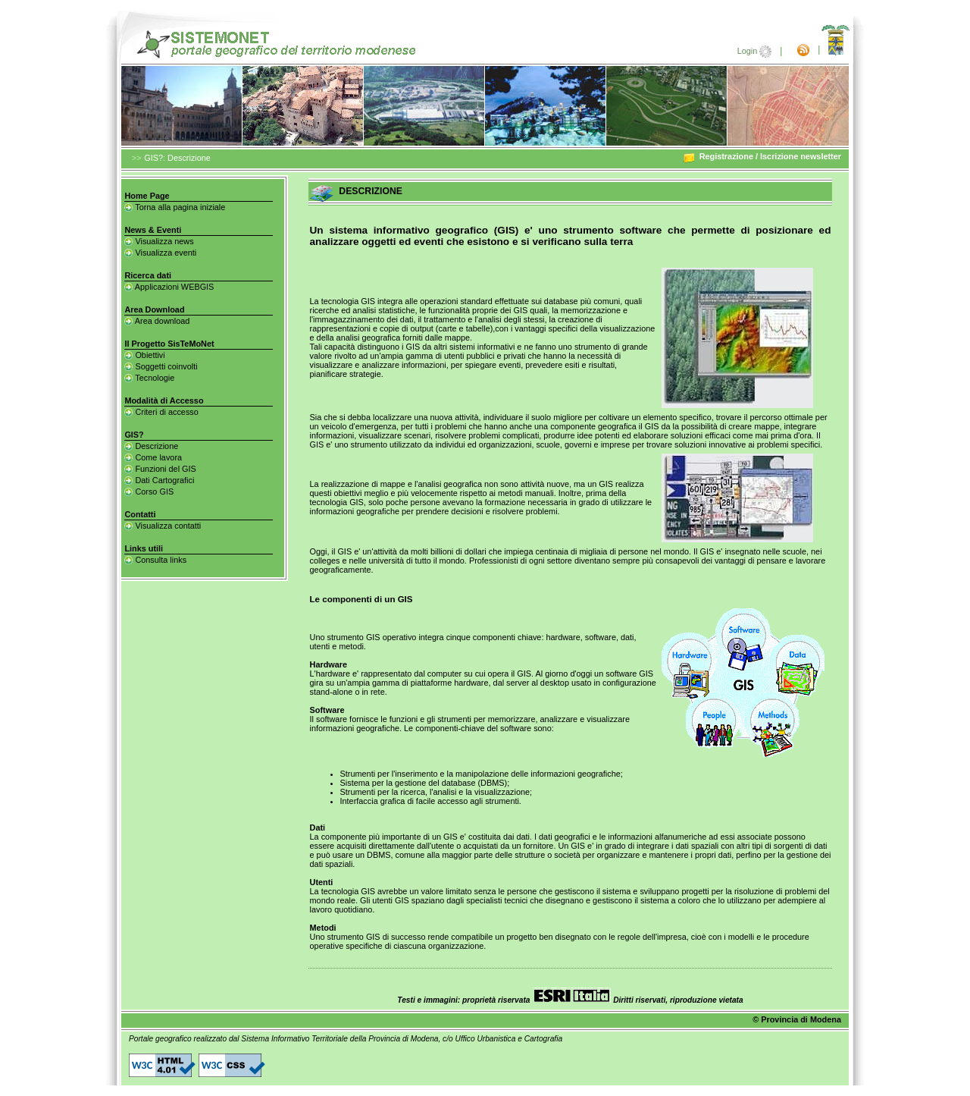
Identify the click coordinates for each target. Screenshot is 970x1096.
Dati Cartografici (159, 480)
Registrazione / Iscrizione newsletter (762, 156)
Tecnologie (149, 377)
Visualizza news (158, 241)
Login (755, 50)
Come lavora (153, 457)
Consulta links (155, 559)
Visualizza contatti (162, 525)
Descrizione (151, 446)
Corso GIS (149, 491)
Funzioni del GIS (160, 468)
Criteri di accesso (161, 411)
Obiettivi (144, 355)
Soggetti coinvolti (160, 366)
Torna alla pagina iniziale (174, 207)
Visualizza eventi (160, 252)
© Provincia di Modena (797, 1019)
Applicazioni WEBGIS (169, 286)
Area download (156, 320)
